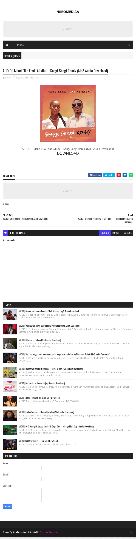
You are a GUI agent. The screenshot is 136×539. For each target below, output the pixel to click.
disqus (115, 234)
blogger (105, 234)
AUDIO (37, 79)
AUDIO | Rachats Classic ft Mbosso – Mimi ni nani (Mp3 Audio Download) (51, 370)
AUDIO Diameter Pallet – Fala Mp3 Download (38, 443)
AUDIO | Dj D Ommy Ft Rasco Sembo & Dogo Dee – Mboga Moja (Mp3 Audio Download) (56, 428)
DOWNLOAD (68, 155)
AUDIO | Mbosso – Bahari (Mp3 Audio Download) (40, 342)
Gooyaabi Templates (49, 534)
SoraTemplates (19, 534)
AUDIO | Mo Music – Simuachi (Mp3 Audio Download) (42, 385)
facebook (127, 234)
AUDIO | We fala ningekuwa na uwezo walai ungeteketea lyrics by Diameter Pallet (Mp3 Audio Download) (64, 356)
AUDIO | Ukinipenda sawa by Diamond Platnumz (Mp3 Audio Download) (49, 327)
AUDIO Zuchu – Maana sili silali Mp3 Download (39, 399)
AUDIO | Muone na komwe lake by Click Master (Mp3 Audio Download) (49, 313)
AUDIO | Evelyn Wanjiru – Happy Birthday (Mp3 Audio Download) (46, 414)
